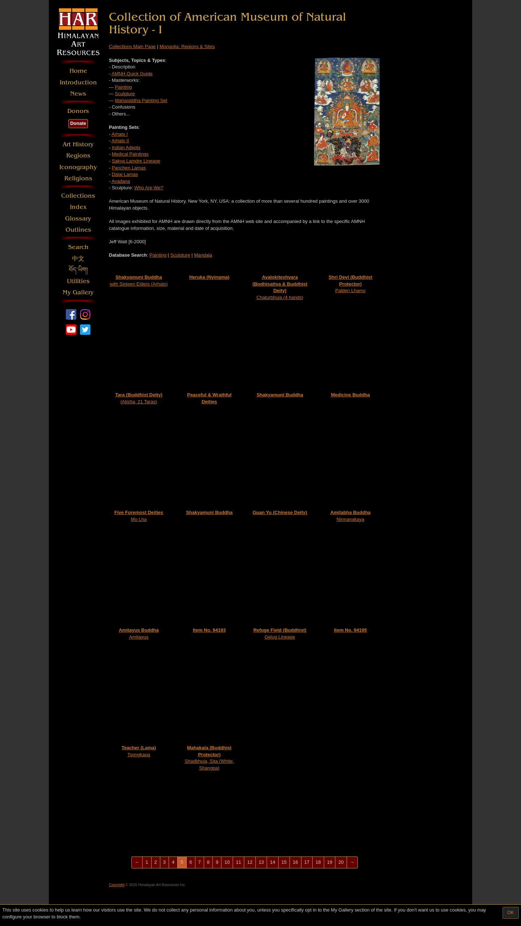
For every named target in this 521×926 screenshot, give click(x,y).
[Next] (352, 862)
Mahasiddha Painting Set (141, 100)
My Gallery (78, 292)
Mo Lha (138, 516)
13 (261, 862)
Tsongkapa (139, 751)
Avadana (120, 181)
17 (306, 862)
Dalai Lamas (125, 174)
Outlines (78, 229)
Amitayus (139, 633)
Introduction (78, 82)
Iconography (78, 167)
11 (238, 862)
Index (78, 206)
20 (340, 862)
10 (226, 862)
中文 (78, 258)
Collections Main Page (132, 46)
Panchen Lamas (129, 168)
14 (272, 862)
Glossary (78, 218)
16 (295, 862)
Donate (78, 123)
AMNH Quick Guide (131, 73)
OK (510, 912)
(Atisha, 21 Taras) (138, 398)
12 (249, 862)
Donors (78, 111)
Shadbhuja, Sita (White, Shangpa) (209, 758)
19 (329, 862)
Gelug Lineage (279, 633)
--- (112, 100)
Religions (78, 178)
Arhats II (120, 140)
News (78, 93)
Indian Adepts (126, 147)
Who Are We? (148, 187)
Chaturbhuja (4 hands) (280, 287)
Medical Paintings (130, 154)
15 (284, 862)
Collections (78, 195)
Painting (123, 87)
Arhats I (119, 134)
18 (318, 862)
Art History (78, 144)
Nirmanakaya (350, 516)
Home (78, 70)
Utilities (78, 281)
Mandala (203, 255)
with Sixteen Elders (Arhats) (139, 280)
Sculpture (125, 93)
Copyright (116, 885)
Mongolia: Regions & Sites (187, 46)
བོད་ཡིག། (78, 269)
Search (78, 247)
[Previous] (137, 862)
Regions (78, 155)
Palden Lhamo (350, 283)
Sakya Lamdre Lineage (136, 161)
